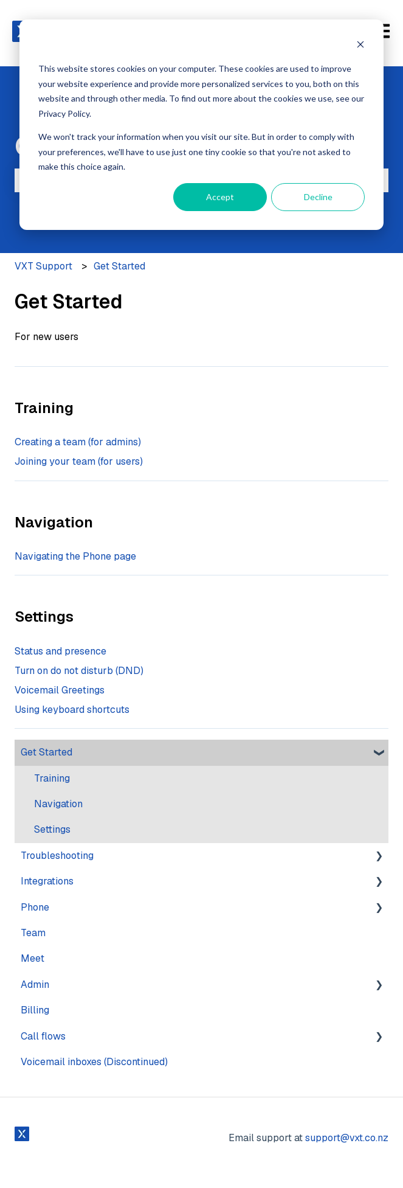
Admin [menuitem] (35, 984)
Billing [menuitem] (35, 1010)
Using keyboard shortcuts (72, 709)
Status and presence (60, 651)
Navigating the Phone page (75, 556)
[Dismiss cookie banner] (360, 46)
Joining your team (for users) (79, 461)
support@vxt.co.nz (346, 1137)
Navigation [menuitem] (58, 803)
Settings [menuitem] (52, 829)
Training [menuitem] (52, 778)
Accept (220, 197)
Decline (318, 197)
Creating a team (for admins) (78, 442)
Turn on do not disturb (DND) (79, 670)
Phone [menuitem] (35, 907)
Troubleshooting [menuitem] (57, 855)
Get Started (119, 266)
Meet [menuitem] (32, 958)
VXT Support (43, 266)
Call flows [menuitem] (43, 1036)
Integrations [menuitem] (47, 881)
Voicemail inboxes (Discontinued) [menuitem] (94, 1061)
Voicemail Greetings (60, 690)
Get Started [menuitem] (46, 752)
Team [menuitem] (33, 932)
